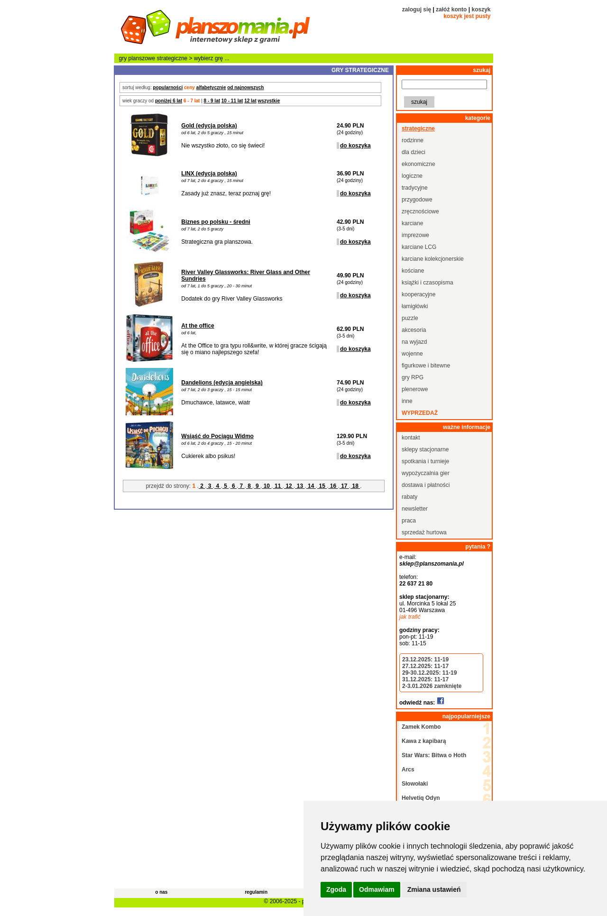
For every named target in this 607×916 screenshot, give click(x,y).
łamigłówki (415, 306)
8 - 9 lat (212, 100)
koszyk (480, 9)
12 (289, 486)
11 (278, 486)
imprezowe (415, 235)
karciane (412, 223)
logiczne (412, 176)
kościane (413, 270)
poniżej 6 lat (168, 100)
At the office (197, 325)
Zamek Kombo (421, 727)
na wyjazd (414, 342)
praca (409, 520)
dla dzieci (413, 152)
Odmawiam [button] (377, 889)
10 (266, 486)
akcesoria (414, 330)
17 (344, 486)
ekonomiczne (418, 164)
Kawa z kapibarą (424, 741)
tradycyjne (415, 187)
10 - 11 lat (232, 100)
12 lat (250, 100)
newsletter (415, 508)
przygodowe (417, 199)
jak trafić (410, 617)
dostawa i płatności (426, 485)
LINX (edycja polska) (209, 173)
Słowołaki (415, 783)
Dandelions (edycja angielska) (221, 382)
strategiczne (172, 58)
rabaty (409, 497)
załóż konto (451, 9)
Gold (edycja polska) (209, 125)
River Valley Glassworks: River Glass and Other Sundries (245, 275)
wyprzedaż (420, 413)
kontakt (411, 437)
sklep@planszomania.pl (431, 563)
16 (333, 486)
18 (355, 486)
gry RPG (412, 377)
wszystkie (269, 100)
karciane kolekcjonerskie (433, 259)
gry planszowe (137, 58)
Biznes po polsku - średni (215, 222)
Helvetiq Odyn (421, 798)
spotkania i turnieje (425, 461)
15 (322, 486)
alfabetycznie (211, 87)
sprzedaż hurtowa (424, 532)
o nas (161, 892)
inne (407, 401)
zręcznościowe (420, 211)
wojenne (412, 353)
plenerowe (415, 389)
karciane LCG (419, 247)
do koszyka (355, 145)
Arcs (408, 769)
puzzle (410, 318)
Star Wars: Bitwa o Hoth (434, 755)
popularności (168, 87)
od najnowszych (245, 87)
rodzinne (412, 140)
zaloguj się (416, 9)
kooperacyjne (418, 294)
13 (299, 486)
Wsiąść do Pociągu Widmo (217, 436)
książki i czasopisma (427, 282)
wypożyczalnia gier (426, 473)
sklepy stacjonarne (425, 449)
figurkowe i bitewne (426, 365)
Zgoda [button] (336, 889)
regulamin (256, 892)
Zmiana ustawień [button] (434, 889)
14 (311, 486)
